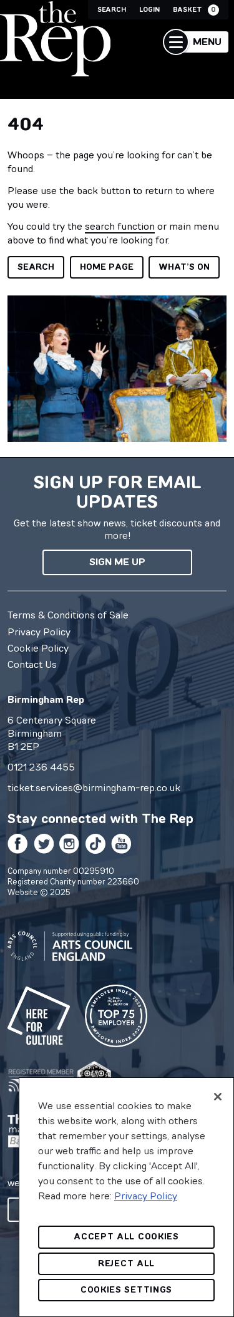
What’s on (184, 267)
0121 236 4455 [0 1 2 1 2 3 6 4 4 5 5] (41, 767)
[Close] (218, 1096)
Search (111, 9)
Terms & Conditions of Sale (68, 614)
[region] (126, 1197)
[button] (195, 42)
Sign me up (117, 561)
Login (149, 9)
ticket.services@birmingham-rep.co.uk (93, 787)
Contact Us (32, 664)
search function (120, 226)
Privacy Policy (39, 631)
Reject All (126, 1263)
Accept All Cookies (126, 1237)
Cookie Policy (38, 648)
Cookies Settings (126, 1290)
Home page (107, 267)
